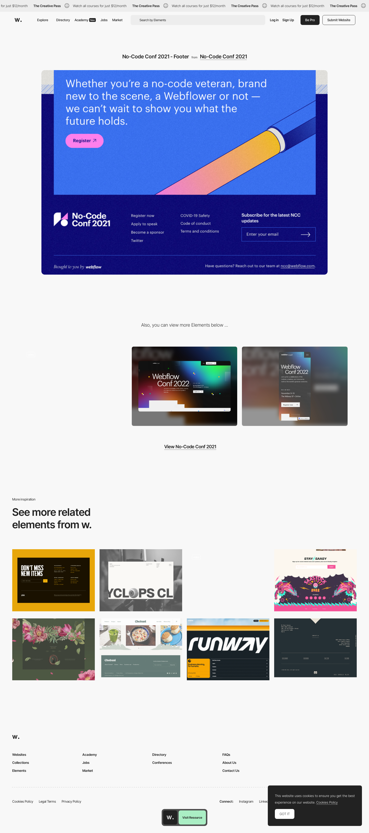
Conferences (162, 763)
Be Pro (310, 20)
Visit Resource (192, 817)
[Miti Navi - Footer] (315, 647)
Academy (85, 20)
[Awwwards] (18, 20)
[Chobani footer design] (141, 647)
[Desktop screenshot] (184, 386)
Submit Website (338, 20)
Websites (19, 755)
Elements (19, 771)
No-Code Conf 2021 (223, 56)
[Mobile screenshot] (295, 386)
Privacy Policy (71, 801)
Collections (20, 763)
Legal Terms (47, 801)
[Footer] (53, 580)
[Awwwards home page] (170, 817)
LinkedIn (265, 801)
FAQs (226, 755)
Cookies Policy (22, 801)
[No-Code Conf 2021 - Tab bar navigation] (74, 384)
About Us (229, 763)
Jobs (104, 20)
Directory (63, 20)
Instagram (246, 801)
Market (117, 20)
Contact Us (230, 771)
